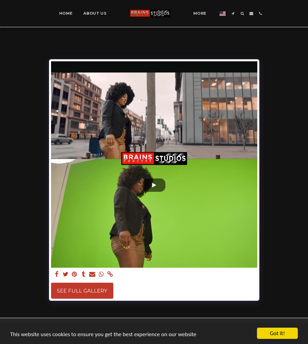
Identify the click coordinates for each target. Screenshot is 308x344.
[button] (233, 13)
